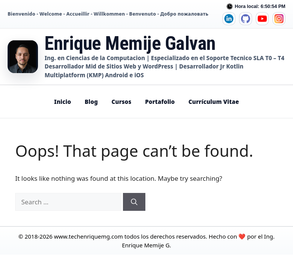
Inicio (62, 101)
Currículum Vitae (213, 101)
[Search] (134, 202)
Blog (91, 101)
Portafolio (160, 101)
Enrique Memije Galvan (130, 43)
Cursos (122, 101)
